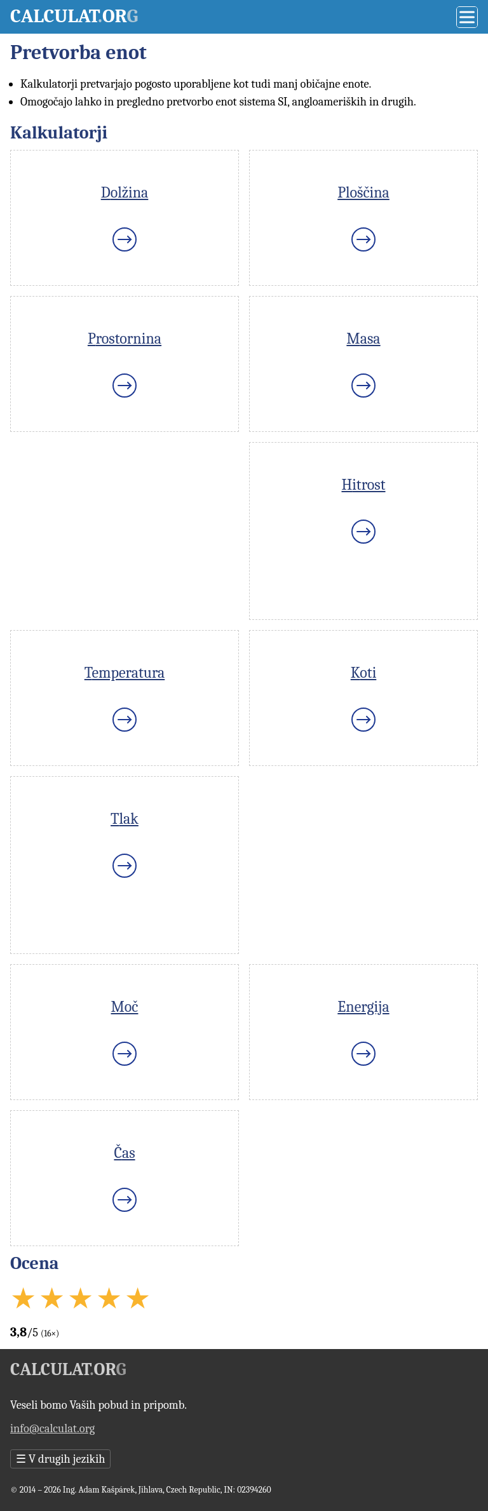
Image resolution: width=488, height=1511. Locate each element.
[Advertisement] (124, 531)
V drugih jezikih (60, 1459)
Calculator (74, 16)
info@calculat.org (52, 1428)
